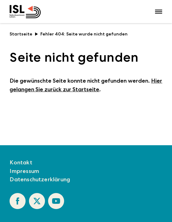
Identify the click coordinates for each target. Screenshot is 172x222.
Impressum (24, 171)
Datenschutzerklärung (40, 179)
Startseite (24, 34)
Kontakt (21, 162)
